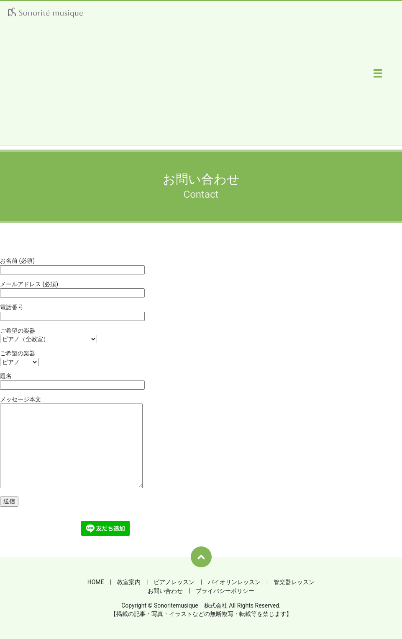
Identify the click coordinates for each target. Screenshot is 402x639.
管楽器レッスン (294, 582)
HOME (95, 582)
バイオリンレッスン (234, 582)
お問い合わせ (165, 590)
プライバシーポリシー (225, 590)
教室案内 (129, 582)
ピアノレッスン (174, 582)
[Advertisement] (201, 86)
